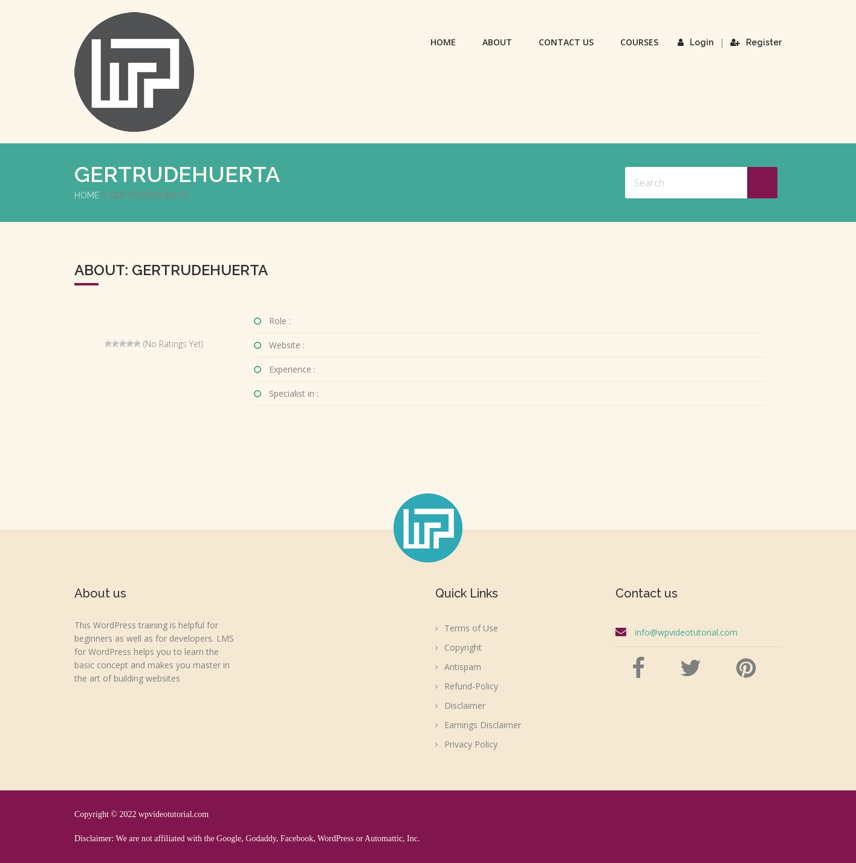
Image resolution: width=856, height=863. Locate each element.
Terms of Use (471, 628)
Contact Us (566, 42)
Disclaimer (464, 705)
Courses (639, 42)
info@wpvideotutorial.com (686, 632)
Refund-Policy (471, 686)
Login (695, 42)
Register (756, 42)
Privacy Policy (471, 744)
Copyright (463, 647)
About (497, 42)
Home (443, 42)
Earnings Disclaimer (482, 725)
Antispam (462, 666)
